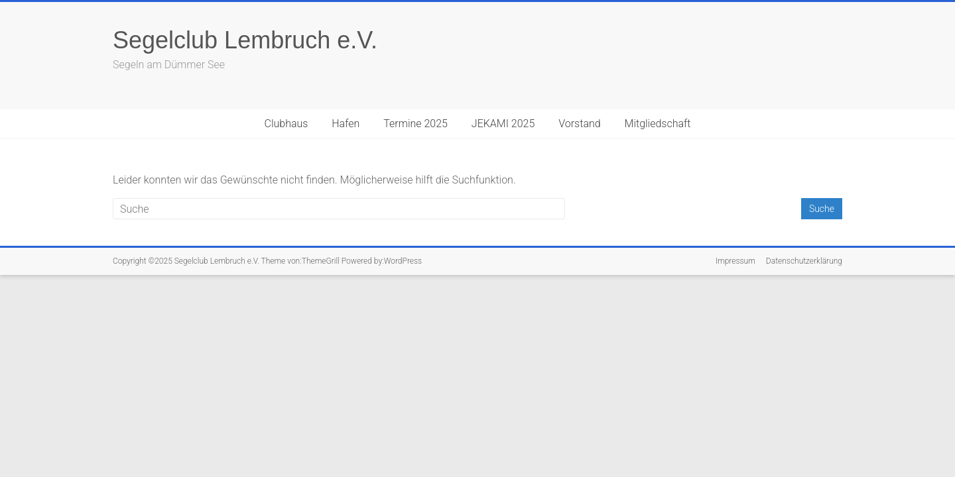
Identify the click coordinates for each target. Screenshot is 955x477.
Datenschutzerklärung (804, 261)
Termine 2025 (415, 123)
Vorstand (579, 123)
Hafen (345, 123)
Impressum (735, 261)
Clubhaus (286, 123)
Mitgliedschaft (658, 123)
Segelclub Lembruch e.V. (245, 40)
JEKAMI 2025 (503, 123)
